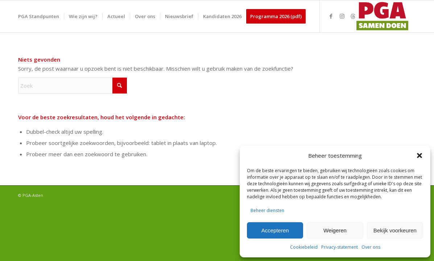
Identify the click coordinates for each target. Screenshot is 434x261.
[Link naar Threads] (352, 16)
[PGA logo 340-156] (381, 16)
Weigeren (335, 230)
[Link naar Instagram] (341, 16)
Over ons (370, 247)
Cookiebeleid (304, 247)
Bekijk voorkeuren (395, 230)
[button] (419, 155)
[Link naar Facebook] (331, 16)
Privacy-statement (339, 247)
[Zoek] (72, 86)
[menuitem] (38, 16)
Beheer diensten (267, 210)
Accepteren (275, 230)
